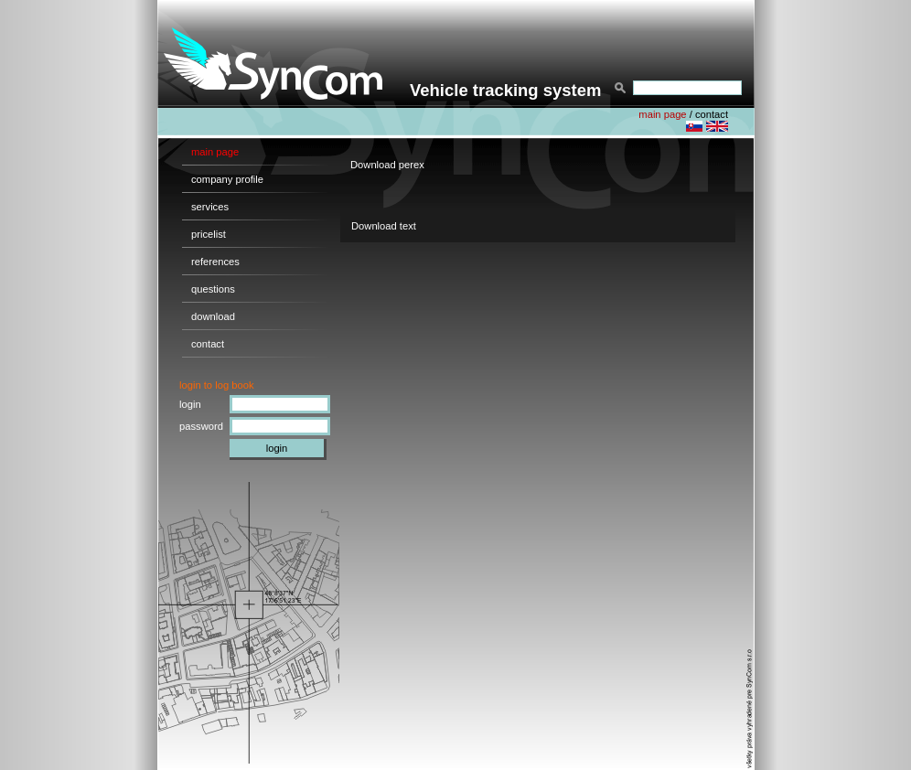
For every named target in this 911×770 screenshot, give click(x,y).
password (201, 426)
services (210, 206)
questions (213, 288)
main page (662, 114)
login (190, 404)
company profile (227, 179)
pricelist (208, 234)
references (215, 261)
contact (711, 114)
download (213, 316)
